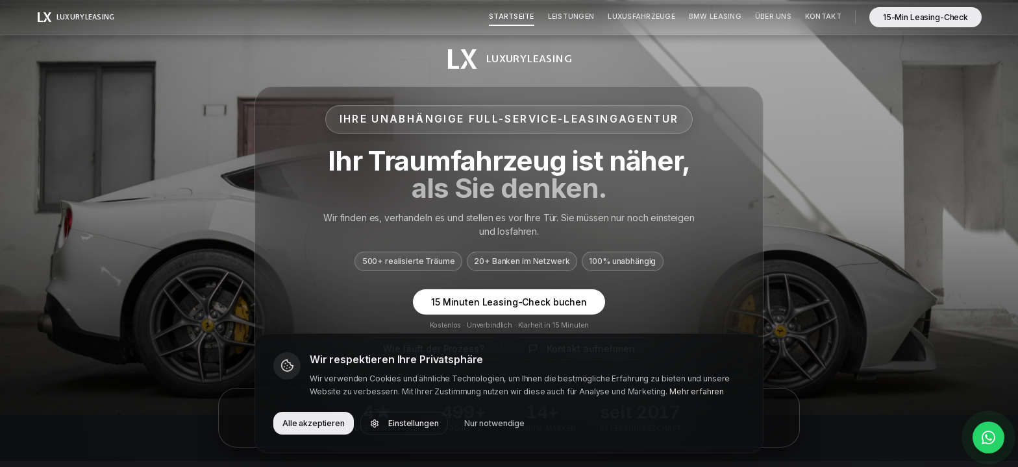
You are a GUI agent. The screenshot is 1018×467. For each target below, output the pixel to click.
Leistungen (571, 16)
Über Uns (773, 16)
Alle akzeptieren (313, 423)
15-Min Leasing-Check (925, 17)
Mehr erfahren (696, 391)
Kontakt (823, 16)
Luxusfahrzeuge (641, 16)
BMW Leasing (715, 16)
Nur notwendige (494, 423)
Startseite (511, 16)
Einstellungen (404, 423)
